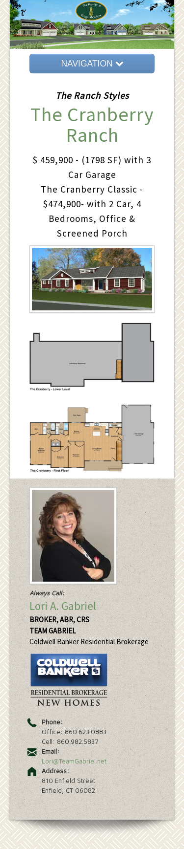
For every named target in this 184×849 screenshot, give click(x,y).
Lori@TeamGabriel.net (74, 761)
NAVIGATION (92, 63)
